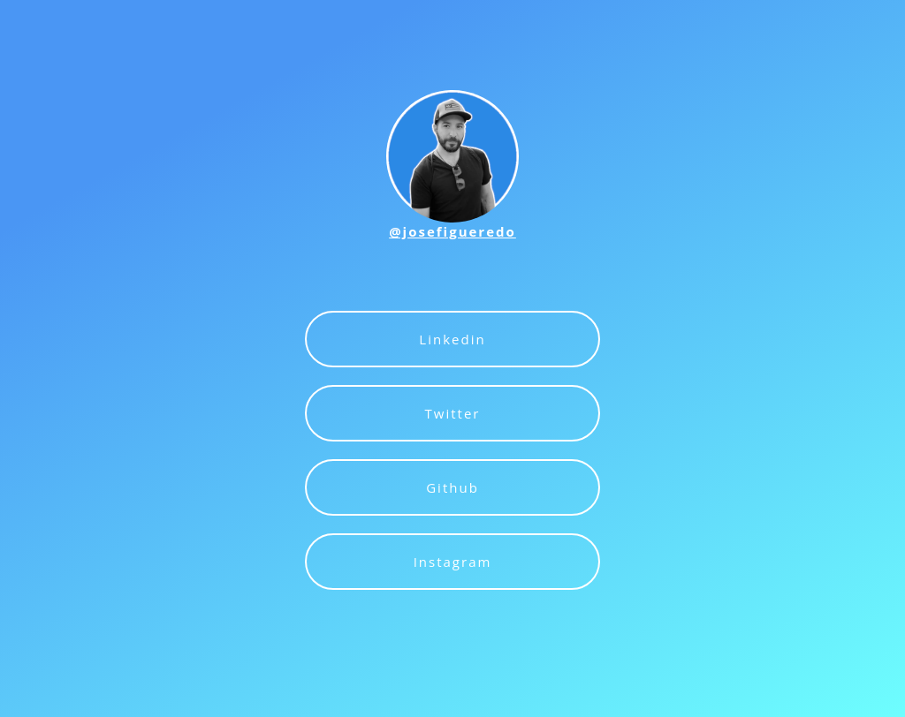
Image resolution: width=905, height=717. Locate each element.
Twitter (453, 413)
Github (452, 487)
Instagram (453, 561)
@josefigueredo (452, 231)
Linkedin (452, 339)
